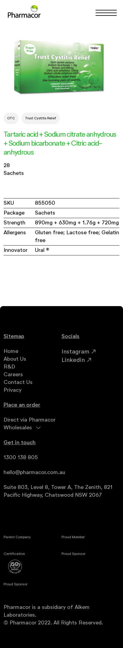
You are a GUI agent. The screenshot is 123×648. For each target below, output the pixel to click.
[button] (103, 13)
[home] (24, 13)
